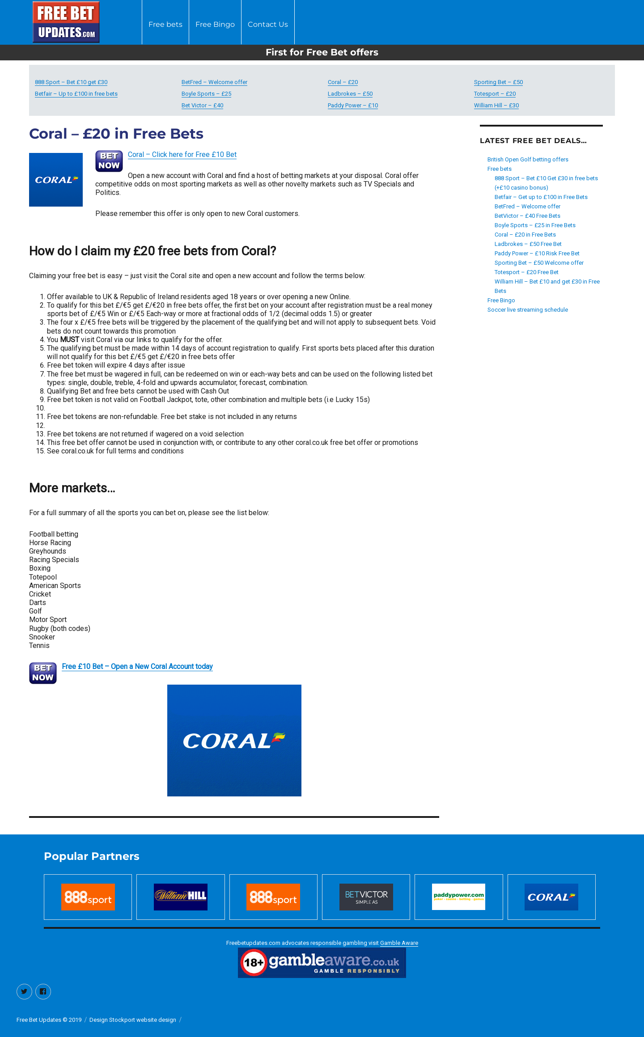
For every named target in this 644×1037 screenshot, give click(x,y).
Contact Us (268, 24)
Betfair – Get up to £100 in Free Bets (541, 197)
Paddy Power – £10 (353, 105)
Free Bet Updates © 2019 (49, 1019)
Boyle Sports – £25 (206, 93)
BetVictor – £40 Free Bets (527, 215)
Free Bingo (215, 24)
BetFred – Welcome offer (214, 82)
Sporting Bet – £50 (498, 82)
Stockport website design (142, 1019)
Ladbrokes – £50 (350, 93)
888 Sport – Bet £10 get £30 (71, 82)
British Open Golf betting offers (527, 159)
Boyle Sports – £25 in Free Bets (535, 225)
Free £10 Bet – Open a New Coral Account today (137, 666)
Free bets (165, 24)
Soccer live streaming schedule (527, 309)
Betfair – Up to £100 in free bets (76, 93)
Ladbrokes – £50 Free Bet (528, 244)
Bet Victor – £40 (202, 105)
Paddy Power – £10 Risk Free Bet (537, 253)
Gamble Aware (399, 943)
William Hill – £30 (496, 105)
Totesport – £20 (495, 93)
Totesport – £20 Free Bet (527, 272)
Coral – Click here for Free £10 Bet (182, 154)
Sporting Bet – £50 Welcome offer (539, 262)
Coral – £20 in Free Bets (525, 234)
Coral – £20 (343, 82)
